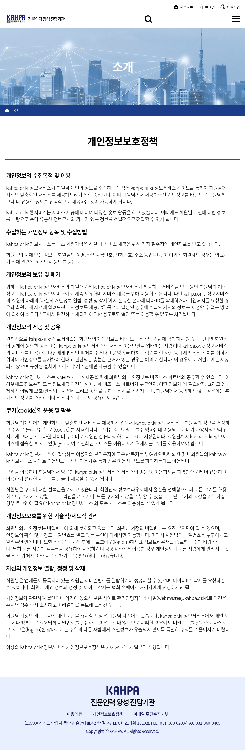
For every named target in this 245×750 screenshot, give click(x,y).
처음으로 (186, 6)
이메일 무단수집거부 (151, 714)
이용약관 (74, 714)
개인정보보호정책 (107, 714)
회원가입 (233, 6)
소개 (16, 110)
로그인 (210, 6)
